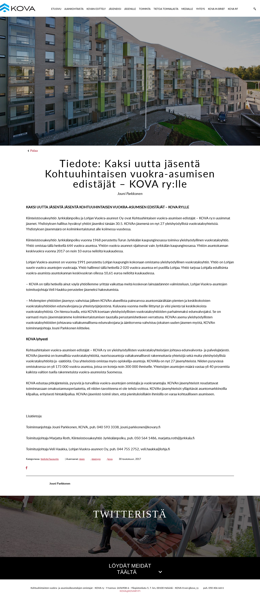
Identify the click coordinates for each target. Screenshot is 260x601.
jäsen (82, 459)
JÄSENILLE (130, 9)
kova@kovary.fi (130, 590)
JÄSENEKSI (115, 9)
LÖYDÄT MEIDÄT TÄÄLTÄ (135, 569)
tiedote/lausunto (50, 459)
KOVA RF (233, 9)
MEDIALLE (187, 9)
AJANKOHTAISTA (73, 9)
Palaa (33, 150)
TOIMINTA (145, 9)
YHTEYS (200, 9)
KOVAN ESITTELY (96, 9)
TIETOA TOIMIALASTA (166, 9)
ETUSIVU (56, 9)
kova (110, 459)
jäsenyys (96, 459)
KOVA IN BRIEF (216, 9)
